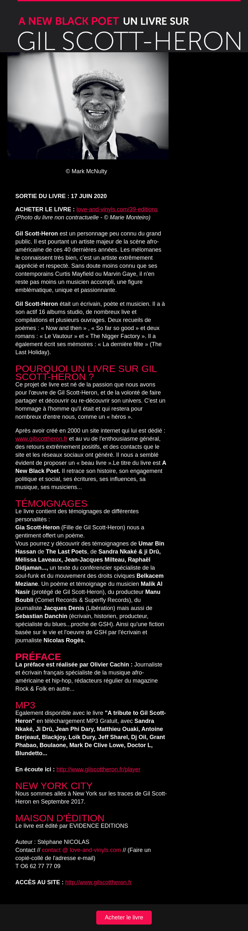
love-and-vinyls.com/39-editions (117, 209)
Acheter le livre (124, 917)
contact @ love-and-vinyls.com (81, 850)
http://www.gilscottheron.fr (98, 882)
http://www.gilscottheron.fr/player (98, 769)
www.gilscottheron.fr (41, 438)
